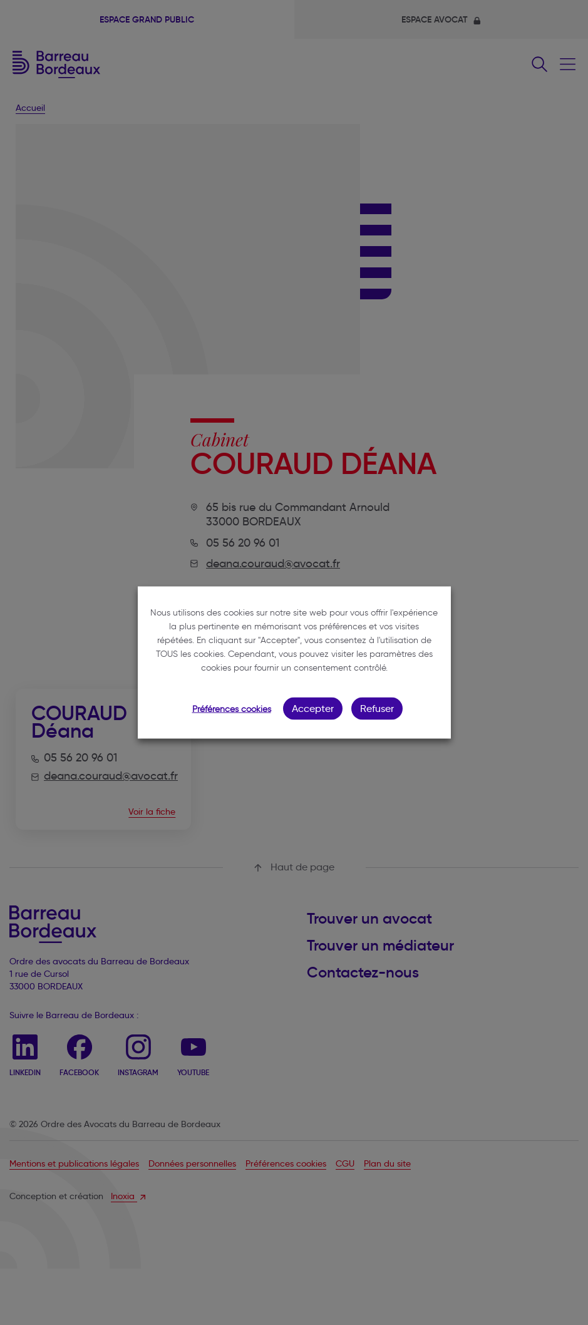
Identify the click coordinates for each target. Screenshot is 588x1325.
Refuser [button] (377, 708)
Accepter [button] (313, 708)
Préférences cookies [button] (231, 709)
